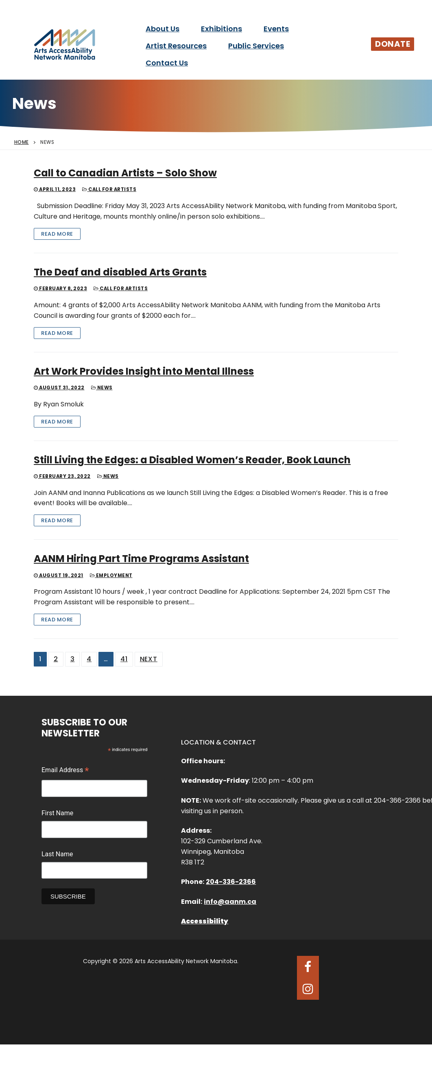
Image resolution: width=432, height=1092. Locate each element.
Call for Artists (109, 189)
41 (124, 659)
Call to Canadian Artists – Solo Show (125, 173)
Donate (392, 44)
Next (148, 659)
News (102, 387)
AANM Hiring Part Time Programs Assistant (141, 558)
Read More (57, 234)
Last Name (57, 854)
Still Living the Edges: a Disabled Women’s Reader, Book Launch (192, 460)
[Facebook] (308, 967)
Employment (111, 575)
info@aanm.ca (230, 901)
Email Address (65, 771)
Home (21, 142)
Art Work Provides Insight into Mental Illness (144, 371)
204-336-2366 (231, 881)
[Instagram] (308, 989)
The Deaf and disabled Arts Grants (120, 272)
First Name (57, 813)
